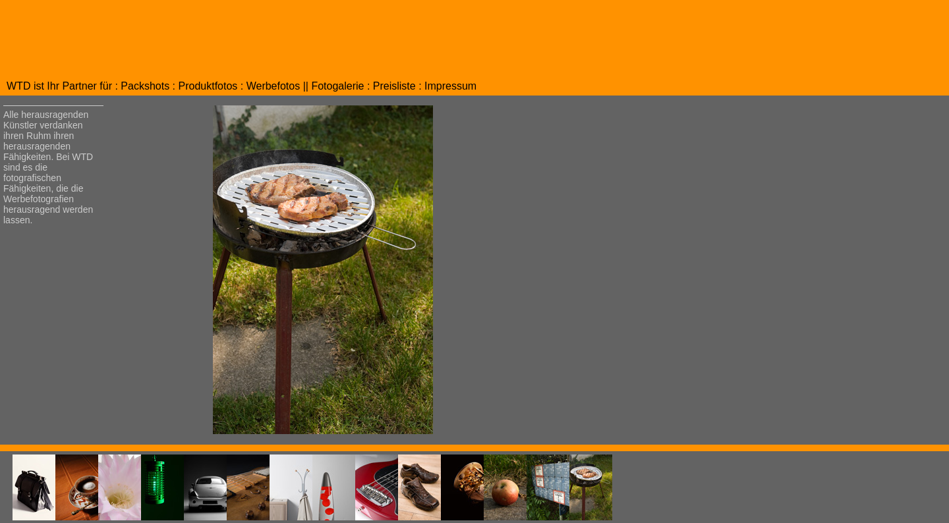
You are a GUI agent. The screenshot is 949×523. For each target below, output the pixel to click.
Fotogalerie (337, 86)
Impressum (450, 86)
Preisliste (394, 86)
